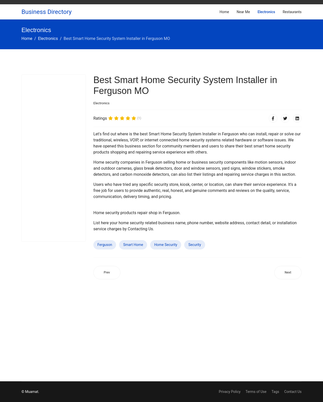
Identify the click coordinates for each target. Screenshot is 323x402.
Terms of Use (256, 392)
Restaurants (292, 12)
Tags (275, 392)
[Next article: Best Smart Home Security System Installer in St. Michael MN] (288, 272)
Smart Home (133, 245)
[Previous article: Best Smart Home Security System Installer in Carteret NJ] (106, 272)
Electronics (266, 12)
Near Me (243, 12)
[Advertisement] (53, 158)
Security (194, 245)
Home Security (165, 245)
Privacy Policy (229, 392)
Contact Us (293, 392)
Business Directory (46, 12)
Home (224, 12)
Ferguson (104, 245)
